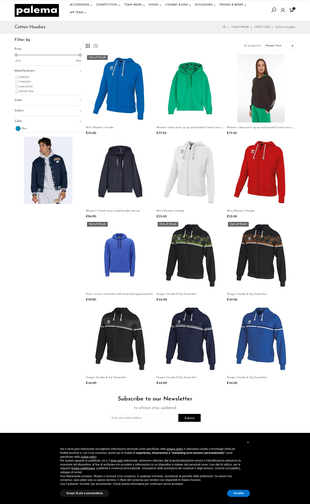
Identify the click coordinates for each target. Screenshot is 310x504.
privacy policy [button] (175, 448)
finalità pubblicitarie (83, 468)
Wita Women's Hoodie (99, 127)
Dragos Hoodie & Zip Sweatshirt (176, 294)
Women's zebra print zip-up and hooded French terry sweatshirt (195, 127)
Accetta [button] (238, 493)
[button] (248, 442)
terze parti (117, 460)
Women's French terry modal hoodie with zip (113, 210)
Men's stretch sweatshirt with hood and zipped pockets (119, 294)
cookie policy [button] (88, 456)
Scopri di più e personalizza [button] (84, 493)
